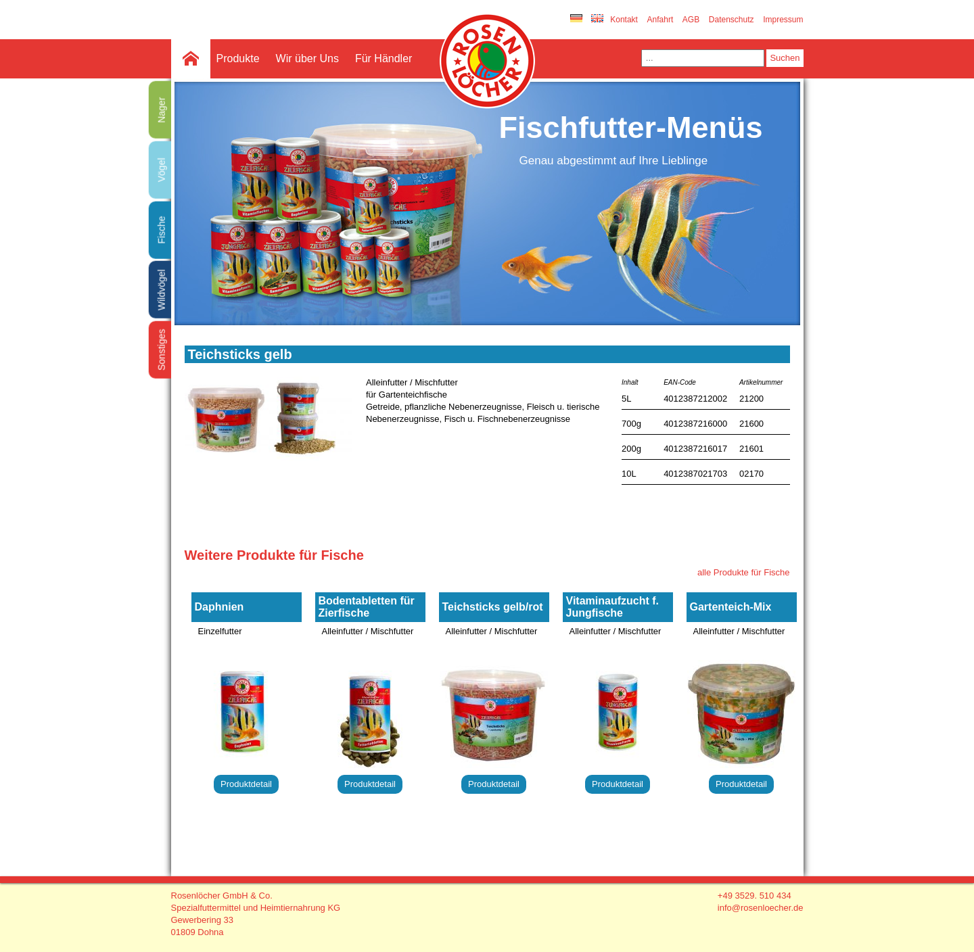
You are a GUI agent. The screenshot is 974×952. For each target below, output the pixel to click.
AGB (690, 19)
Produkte (238, 58)
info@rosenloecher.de (761, 908)
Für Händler (383, 58)
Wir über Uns (307, 58)
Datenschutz (731, 19)
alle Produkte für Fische (743, 572)
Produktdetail (246, 784)
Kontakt (624, 19)
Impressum (783, 19)
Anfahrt (660, 19)
